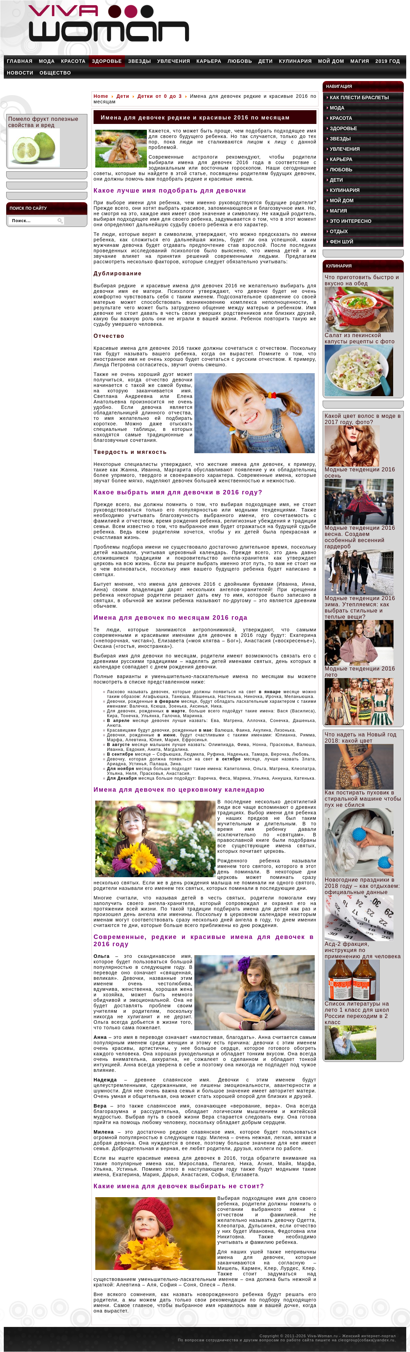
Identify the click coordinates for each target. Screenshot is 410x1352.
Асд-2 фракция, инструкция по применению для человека (363, 950)
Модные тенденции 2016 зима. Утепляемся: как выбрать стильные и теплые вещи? (360, 607)
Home (101, 96)
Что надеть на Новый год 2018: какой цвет (361, 738)
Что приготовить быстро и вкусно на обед (362, 280)
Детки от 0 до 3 (160, 96)
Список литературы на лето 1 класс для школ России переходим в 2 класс (357, 1013)
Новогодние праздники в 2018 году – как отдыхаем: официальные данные (362, 886)
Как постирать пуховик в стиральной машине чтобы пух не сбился (363, 799)
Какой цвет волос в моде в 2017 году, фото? (363, 419)
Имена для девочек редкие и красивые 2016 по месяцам (195, 118)
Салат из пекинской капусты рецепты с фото (360, 338)
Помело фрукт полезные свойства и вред (43, 122)
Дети (123, 96)
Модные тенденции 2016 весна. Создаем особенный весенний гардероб (360, 537)
